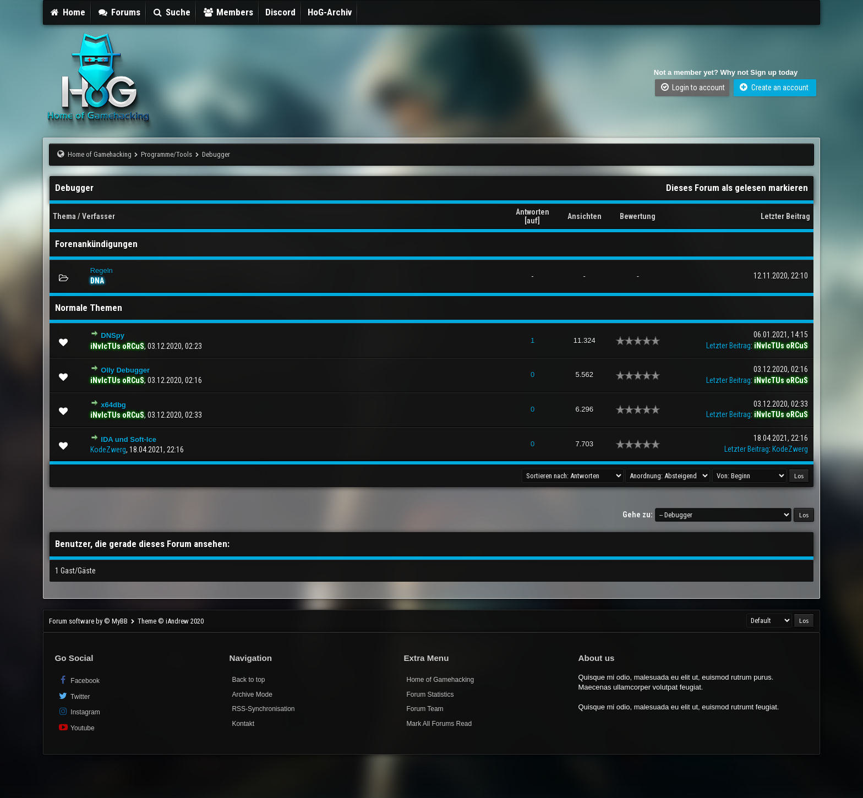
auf (532, 220)
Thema (64, 216)
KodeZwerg (108, 449)
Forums (118, 12)
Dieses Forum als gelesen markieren (737, 187)
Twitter (73, 696)
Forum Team (424, 709)
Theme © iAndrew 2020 (171, 621)
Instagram (78, 711)
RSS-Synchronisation (263, 709)
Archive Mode (252, 694)
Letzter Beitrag (785, 216)
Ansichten (584, 216)
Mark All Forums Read (439, 724)
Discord (280, 12)
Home (67, 12)
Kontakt (243, 724)
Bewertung (638, 216)
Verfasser (98, 216)
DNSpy (112, 335)
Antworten (532, 211)
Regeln (101, 270)
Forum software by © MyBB (89, 621)
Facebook (78, 680)
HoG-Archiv (330, 12)
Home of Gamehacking (100, 154)
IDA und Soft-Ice (128, 439)
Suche (171, 12)
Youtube (75, 727)
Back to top (248, 680)
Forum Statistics (430, 694)
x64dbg (113, 405)
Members (228, 12)
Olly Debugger (125, 370)
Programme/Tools (166, 154)
